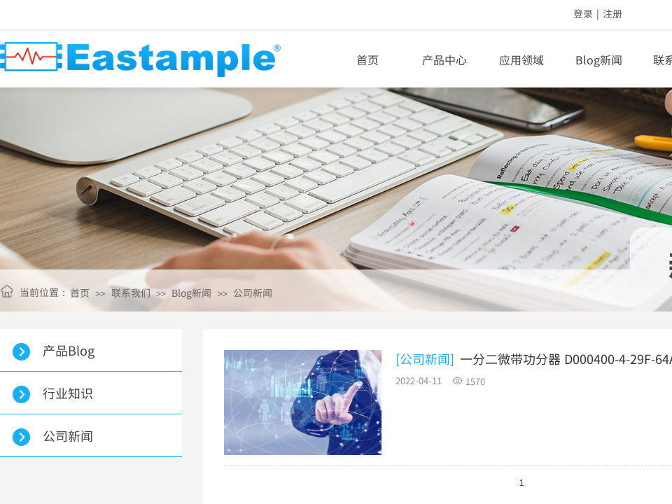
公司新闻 (252, 293)
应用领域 (521, 59)
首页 (367, 59)
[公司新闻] (425, 359)
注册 (612, 13)
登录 (583, 13)
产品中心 (444, 59)
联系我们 (130, 293)
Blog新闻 (191, 293)
